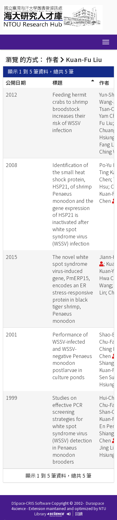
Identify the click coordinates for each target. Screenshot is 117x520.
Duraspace (95, 503)
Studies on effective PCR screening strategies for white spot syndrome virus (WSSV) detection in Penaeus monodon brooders (72, 429)
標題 (57, 82)
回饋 (79, 513)
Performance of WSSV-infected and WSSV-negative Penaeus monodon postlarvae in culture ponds (72, 356)
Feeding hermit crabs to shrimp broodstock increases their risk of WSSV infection (70, 112)
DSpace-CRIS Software (31, 503)
